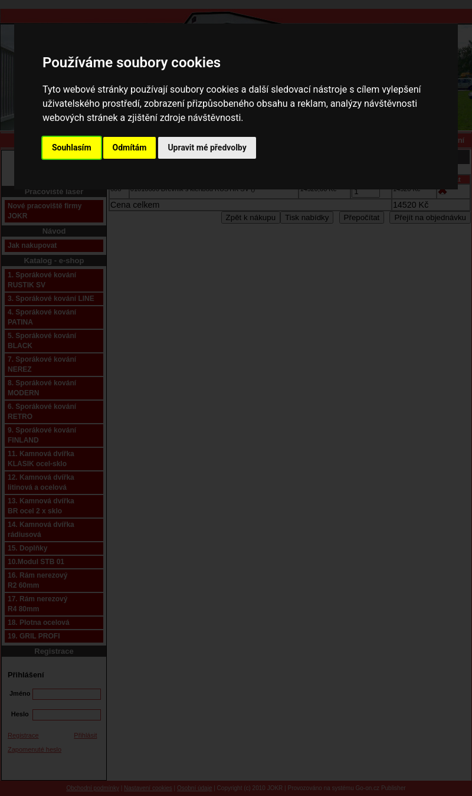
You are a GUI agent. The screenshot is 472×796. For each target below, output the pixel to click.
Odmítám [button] (130, 147)
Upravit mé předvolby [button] (207, 147)
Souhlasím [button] (71, 147)
